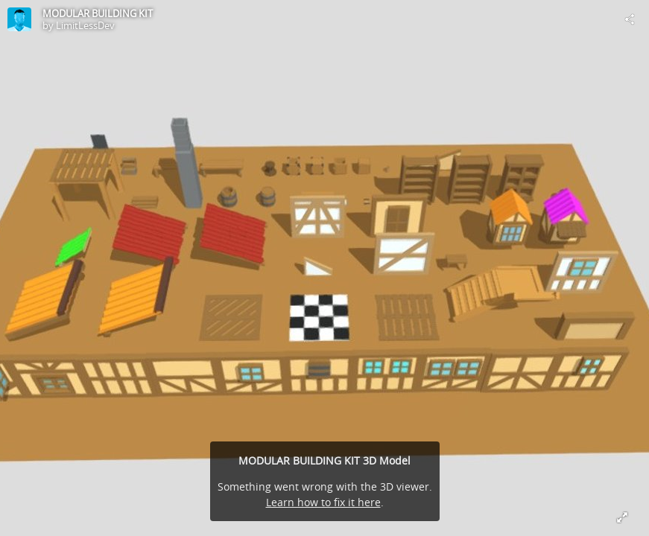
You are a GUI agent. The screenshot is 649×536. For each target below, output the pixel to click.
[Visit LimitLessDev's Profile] (19, 19)
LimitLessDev (85, 25)
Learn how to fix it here (323, 502)
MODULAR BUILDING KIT (97, 13)
